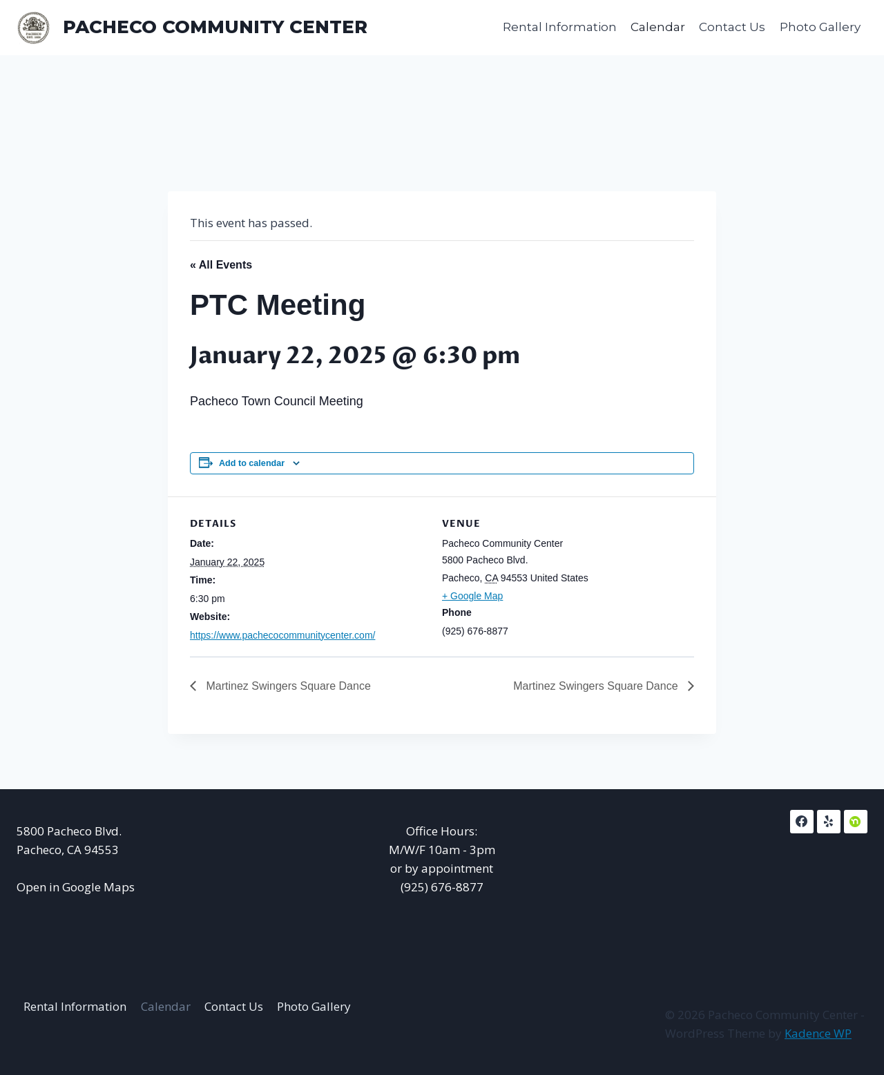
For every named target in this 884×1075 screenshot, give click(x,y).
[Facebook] (802, 821)
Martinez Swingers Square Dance (287, 686)
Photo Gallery (820, 27)
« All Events (221, 265)
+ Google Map (472, 595)
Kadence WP (818, 1033)
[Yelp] (828, 821)
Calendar (658, 27)
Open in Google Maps (76, 887)
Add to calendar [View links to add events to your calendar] (252, 463)
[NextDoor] (855, 821)
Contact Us (732, 27)
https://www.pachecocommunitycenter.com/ (282, 635)
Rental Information (560, 27)
